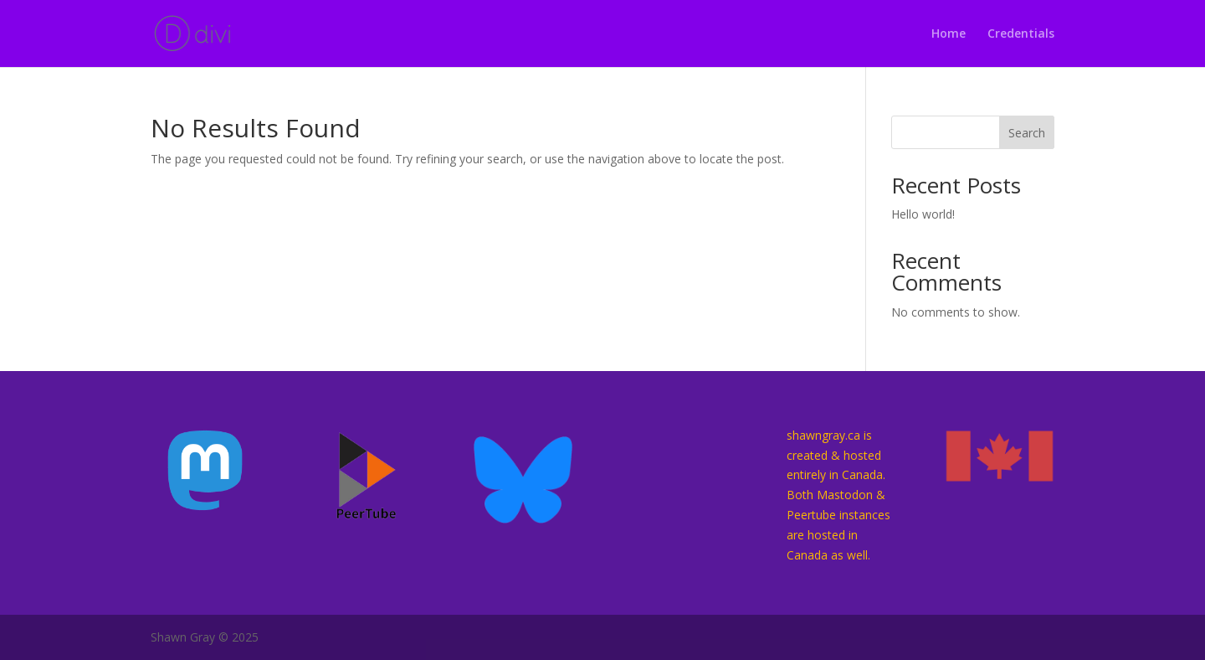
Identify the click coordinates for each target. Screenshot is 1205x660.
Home (948, 34)
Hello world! (923, 214)
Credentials (1020, 34)
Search (1026, 133)
